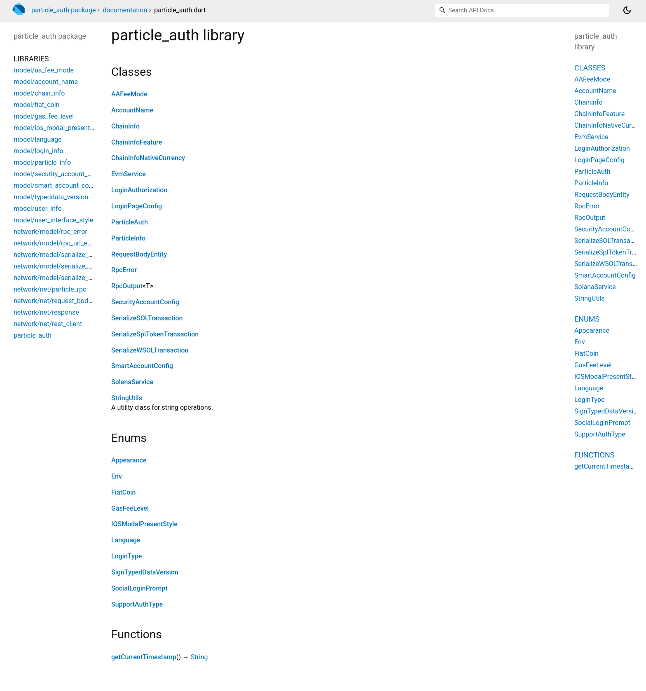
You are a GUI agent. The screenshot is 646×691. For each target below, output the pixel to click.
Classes (590, 67)
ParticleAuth (129, 222)
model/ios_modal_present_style (60, 128)
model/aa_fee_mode (44, 70)
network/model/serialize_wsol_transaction (76, 278)
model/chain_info (39, 93)
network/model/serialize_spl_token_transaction (83, 266)
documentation (125, 10)
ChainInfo (125, 126)
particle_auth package (63, 10)
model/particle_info (42, 162)
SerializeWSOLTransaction (149, 350)
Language (125, 540)
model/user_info (38, 208)
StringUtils (126, 398)
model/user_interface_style (53, 220)
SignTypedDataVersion (144, 572)
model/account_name (46, 82)
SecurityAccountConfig (145, 302)
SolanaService (132, 382)
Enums (586, 319)
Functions (594, 455)
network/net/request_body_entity (62, 301)
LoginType (126, 556)
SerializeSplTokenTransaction (155, 334)
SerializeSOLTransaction (147, 318)
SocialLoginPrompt (139, 588)
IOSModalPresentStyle (144, 524)
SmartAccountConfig (142, 366)
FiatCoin (123, 492)
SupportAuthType (137, 604)
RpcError (124, 270)
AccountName (132, 110)
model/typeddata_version (51, 197)
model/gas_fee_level (44, 116)
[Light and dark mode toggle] (627, 10)
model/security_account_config (59, 174)
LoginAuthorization (139, 190)
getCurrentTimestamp (143, 657)
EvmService (128, 174)
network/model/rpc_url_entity (57, 243)
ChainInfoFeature (136, 142)
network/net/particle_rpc (50, 289)
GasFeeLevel (130, 508)
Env (116, 476)
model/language (38, 139)
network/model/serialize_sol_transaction (73, 255)
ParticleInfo (128, 238)
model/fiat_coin (36, 105)
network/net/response (46, 312)
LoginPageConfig (136, 206)
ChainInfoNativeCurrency (148, 158)
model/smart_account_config (57, 185)
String (199, 657)
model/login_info (38, 151)
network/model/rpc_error (50, 232)
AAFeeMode (129, 94)
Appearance (128, 460)
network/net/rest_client (48, 324)
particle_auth (32, 335)
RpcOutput (127, 286)
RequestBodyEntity (139, 254)
